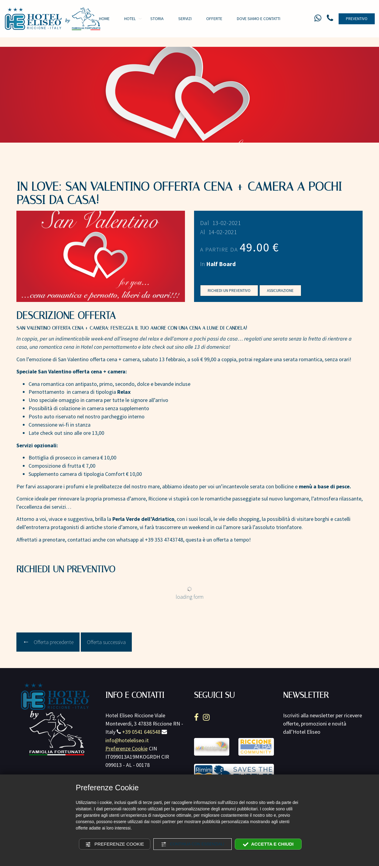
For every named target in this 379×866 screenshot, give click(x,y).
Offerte (214, 18)
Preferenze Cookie (114, 844)
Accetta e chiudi (268, 844)
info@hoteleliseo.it (127, 742)
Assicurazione (280, 292)
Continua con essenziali (192, 844)
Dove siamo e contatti (258, 18)
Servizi (185, 18)
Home (104, 18)
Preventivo (356, 18)
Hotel (130, 18)
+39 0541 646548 (141, 734)
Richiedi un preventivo (229, 292)
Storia (157, 18)
